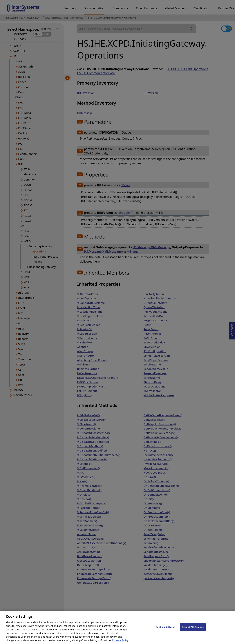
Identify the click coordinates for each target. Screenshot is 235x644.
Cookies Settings (165, 630)
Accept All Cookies (193, 630)
